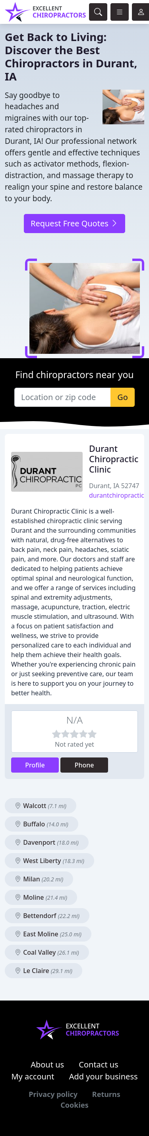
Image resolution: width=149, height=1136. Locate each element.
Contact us (98, 1064)
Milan (39, 879)
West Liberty (49, 860)
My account (32, 1076)
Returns (106, 1094)
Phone (84, 765)
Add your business (103, 1076)
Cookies (74, 1105)
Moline (41, 897)
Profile (35, 765)
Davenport (47, 842)
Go (122, 397)
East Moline (48, 934)
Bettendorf (47, 915)
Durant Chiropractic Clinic (113, 459)
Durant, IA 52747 (114, 485)
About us (47, 1064)
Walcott (40, 805)
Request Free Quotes (74, 223)
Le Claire (43, 970)
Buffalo (41, 824)
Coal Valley (47, 952)
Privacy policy (53, 1094)
